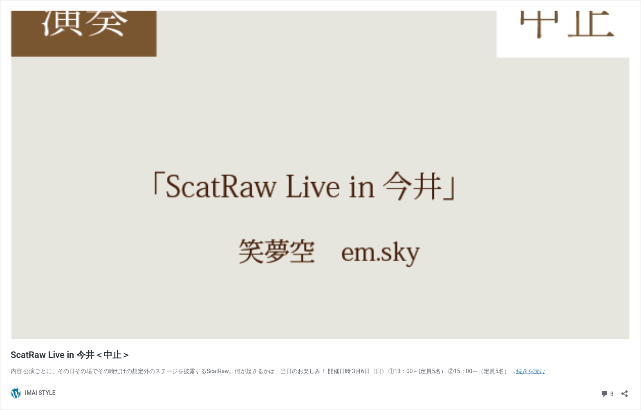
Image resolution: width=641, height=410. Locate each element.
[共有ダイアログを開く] (624, 391)
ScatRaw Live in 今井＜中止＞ (70, 355)
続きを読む (530, 371)
